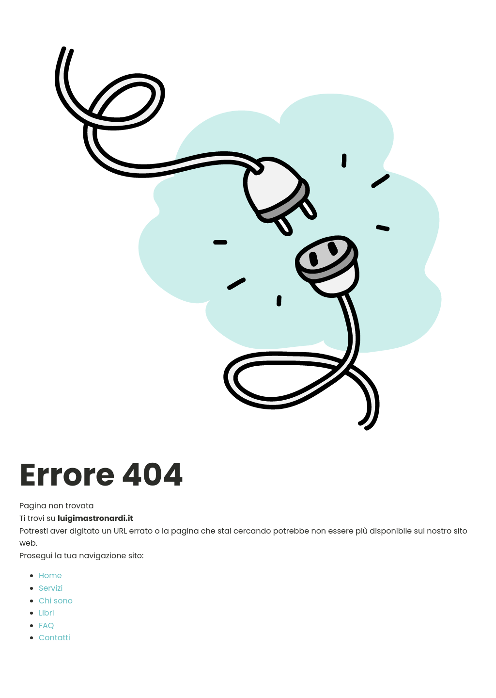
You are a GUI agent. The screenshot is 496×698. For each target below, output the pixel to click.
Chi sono (56, 600)
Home (50, 575)
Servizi (50, 588)
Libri (46, 612)
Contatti (54, 637)
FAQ (46, 625)
